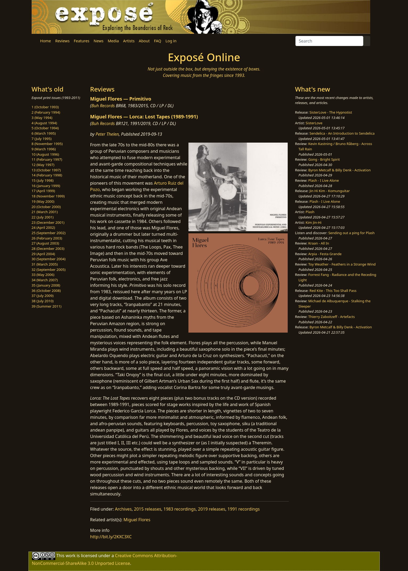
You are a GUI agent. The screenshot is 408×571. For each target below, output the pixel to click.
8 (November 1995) (47, 143)
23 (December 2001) (48, 222)
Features (81, 40)
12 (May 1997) (43, 164)
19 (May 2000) (43, 201)
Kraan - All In (318, 243)
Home (45, 40)
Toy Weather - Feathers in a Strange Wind (342, 264)
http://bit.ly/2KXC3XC (111, 537)
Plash (310, 211)
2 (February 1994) (46, 112)
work (70, 555)
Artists (129, 40)
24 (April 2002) (43, 227)
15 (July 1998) (43, 180)
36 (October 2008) (46, 290)
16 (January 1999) (46, 185)
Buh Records (103, 106)
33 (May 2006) (43, 274)
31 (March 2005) (45, 264)
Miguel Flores (136, 520)
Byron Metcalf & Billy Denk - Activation (339, 170)
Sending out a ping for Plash (351, 232)
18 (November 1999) (48, 196)
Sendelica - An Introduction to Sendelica (342, 133)
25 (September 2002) (49, 232)
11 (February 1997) (47, 159)
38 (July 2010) (43, 301)
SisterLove (314, 123)
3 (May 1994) (42, 117)
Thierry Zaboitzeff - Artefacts (331, 316)
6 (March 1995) (44, 133)
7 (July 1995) (42, 138)
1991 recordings (244, 509)
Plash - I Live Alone (323, 180)
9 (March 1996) (44, 149)
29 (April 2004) (43, 253)
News (99, 40)
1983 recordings (179, 509)
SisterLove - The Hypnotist (331, 112)
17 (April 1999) (43, 190)
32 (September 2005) (49, 269)
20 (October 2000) (46, 206)
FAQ (157, 40)
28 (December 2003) (48, 248)
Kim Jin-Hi (314, 222)
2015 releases (147, 509)
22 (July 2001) (43, 217)
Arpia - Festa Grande (324, 253)
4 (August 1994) (44, 123)
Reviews (62, 40)
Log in (171, 40)
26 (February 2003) (47, 238)
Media (113, 40)
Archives (123, 509)
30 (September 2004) (49, 258)
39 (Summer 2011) (46, 306)
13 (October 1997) (46, 170)
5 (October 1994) (45, 128)
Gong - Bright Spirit (324, 159)
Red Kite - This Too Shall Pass (333, 290)
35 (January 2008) (46, 285)
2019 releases (211, 509)
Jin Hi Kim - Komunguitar (330, 190)
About (144, 40)
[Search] (329, 41)
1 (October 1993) (45, 107)
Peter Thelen (107, 134)
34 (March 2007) (45, 280)
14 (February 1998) (47, 175)
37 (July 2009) (43, 295)
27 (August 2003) (45, 243)
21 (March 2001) (45, 211)
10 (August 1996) (45, 154)
